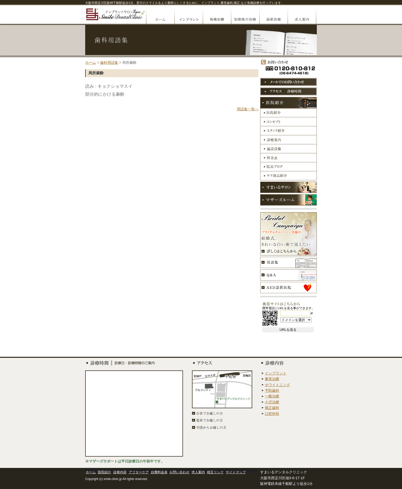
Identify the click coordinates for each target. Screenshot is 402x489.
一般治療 (272, 396)
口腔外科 (272, 414)
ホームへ (160, 15)
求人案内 (301, 15)
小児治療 (272, 402)
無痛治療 (217, 15)
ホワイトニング (277, 385)
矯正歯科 (272, 408)
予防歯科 (272, 390)
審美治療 (272, 379)
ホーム (90, 62)
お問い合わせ (179, 472)
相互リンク (215, 472)
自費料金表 (159, 472)
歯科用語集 (109, 62)
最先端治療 (273, 15)
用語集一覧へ (247, 109)
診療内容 (120, 472)
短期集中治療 (245, 15)
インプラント (188, 15)
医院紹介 (104, 472)
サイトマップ (236, 472)
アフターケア (139, 472)
